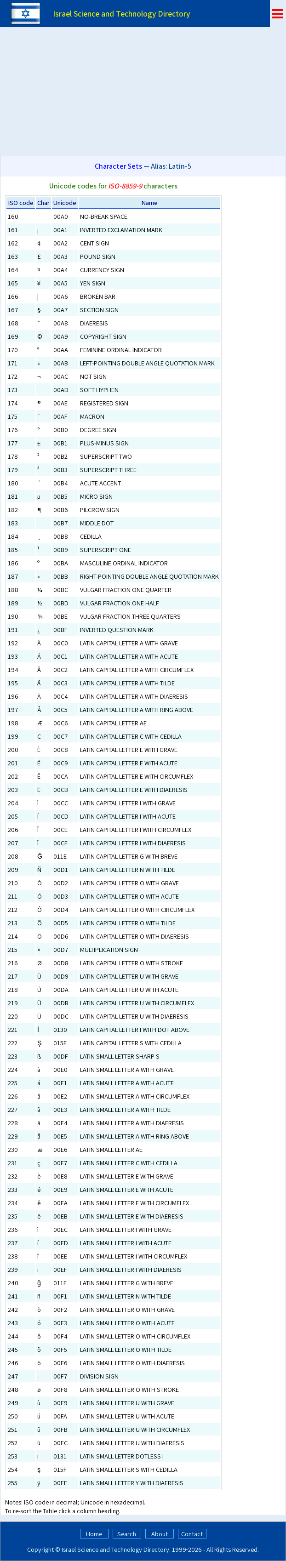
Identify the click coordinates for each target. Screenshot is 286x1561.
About (159, 1533)
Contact (192, 1533)
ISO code (21, 202)
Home (94, 1533)
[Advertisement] (143, 91)
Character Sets (118, 166)
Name (149, 202)
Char (43, 202)
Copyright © (43, 1549)
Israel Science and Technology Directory (115, 1549)
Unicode (64, 202)
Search (126, 1533)
